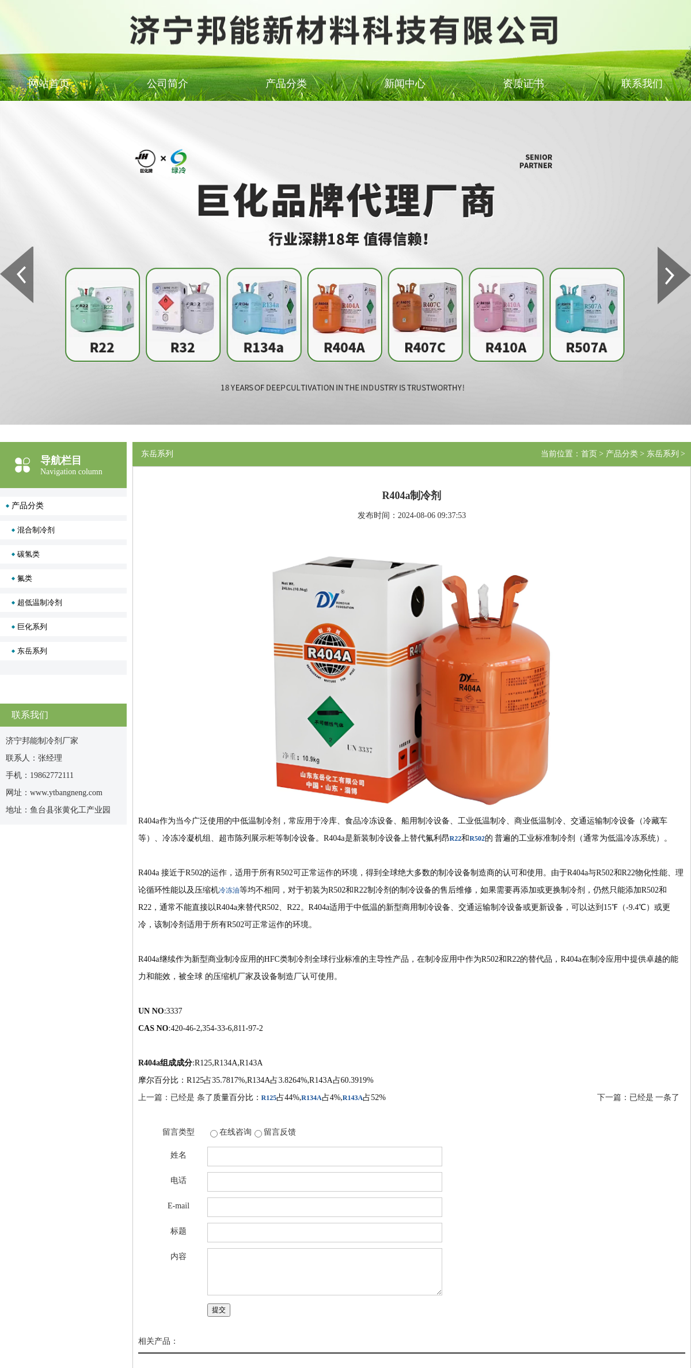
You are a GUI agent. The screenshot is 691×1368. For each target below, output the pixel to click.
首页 (589, 453)
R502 (477, 838)
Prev (6, 251)
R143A (353, 1098)
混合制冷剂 (36, 530)
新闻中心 (405, 83)
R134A (311, 1098)
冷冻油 (229, 890)
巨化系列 (32, 626)
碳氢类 (28, 554)
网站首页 (49, 83)
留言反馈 (280, 1132)
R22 (456, 838)
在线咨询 (235, 1132)
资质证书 (523, 83)
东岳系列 (32, 651)
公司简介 (167, 83)
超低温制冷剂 (39, 602)
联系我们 (642, 83)
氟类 (24, 578)
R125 (269, 1098)
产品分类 (286, 83)
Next (664, 251)
